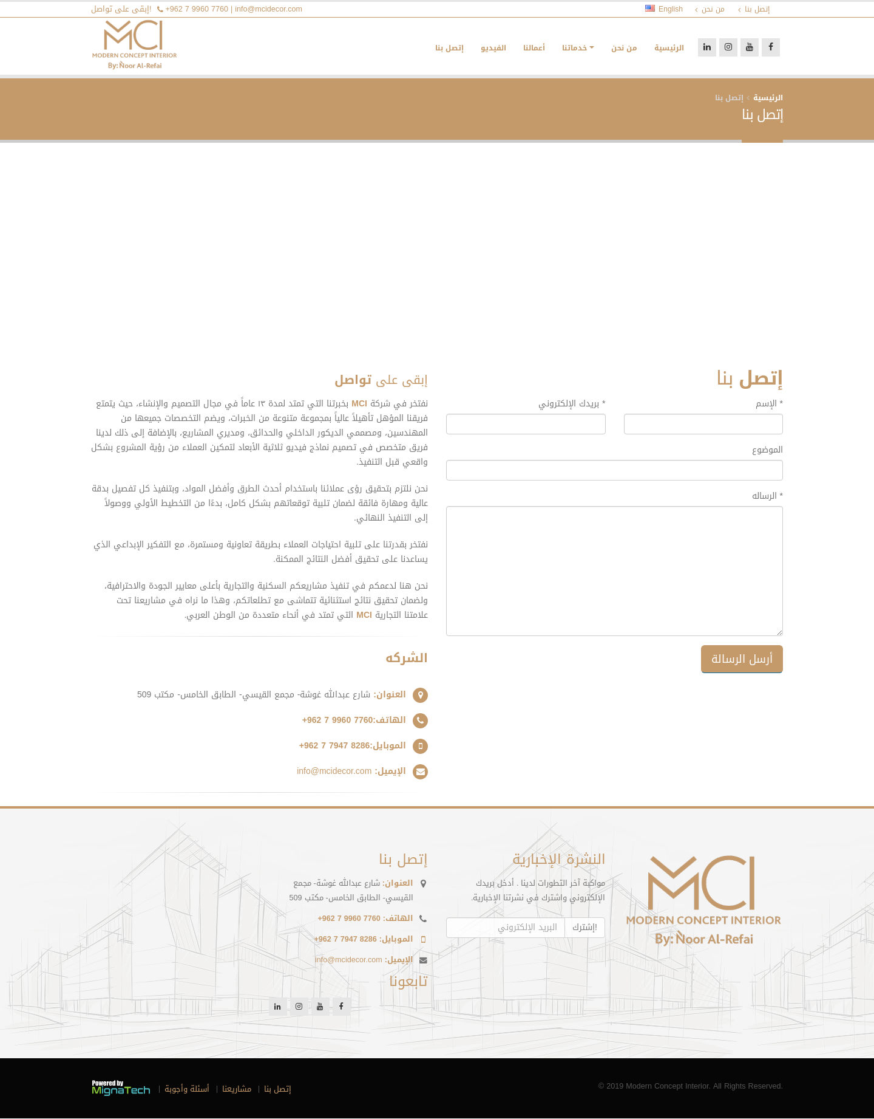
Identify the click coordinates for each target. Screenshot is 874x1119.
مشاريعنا (236, 1090)
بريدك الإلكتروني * (571, 404)
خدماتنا (574, 48)
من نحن (624, 48)
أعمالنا (534, 48)
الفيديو (493, 48)
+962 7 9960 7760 (197, 9)
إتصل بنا (449, 48)
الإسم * (769, 404)
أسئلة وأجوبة (186, 1090)
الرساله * (767, 497)
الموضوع (767, 450)
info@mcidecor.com (268, 9)
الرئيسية (669, 48)
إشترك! (584, 928)
